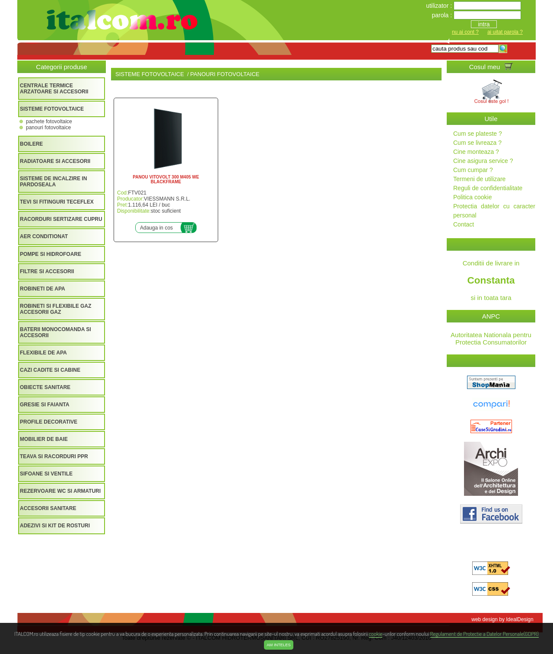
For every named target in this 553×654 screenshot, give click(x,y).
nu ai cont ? (465, 32)
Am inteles (278, 645)
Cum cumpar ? (473, 169)
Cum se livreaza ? (477, 142)
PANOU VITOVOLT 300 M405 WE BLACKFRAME (166, 179)
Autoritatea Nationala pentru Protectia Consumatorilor (491, 338)
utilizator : (440, 5)
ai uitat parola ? (505, 32)
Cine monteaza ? (476, 151)
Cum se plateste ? (477, 133)
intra (483, 24)
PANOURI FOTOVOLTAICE (48, 127)
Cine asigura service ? (483, 160)
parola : (443, 15)
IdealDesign (519, 619)
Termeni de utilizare (479, 178)
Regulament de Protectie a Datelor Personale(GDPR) (484, 633)
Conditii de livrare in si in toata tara (491, 280)
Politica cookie (472, 197)
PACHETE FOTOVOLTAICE (49, 121)
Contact (463, 224)
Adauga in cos (156, 228)
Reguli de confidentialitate (487, 188)
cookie (375, 633)
